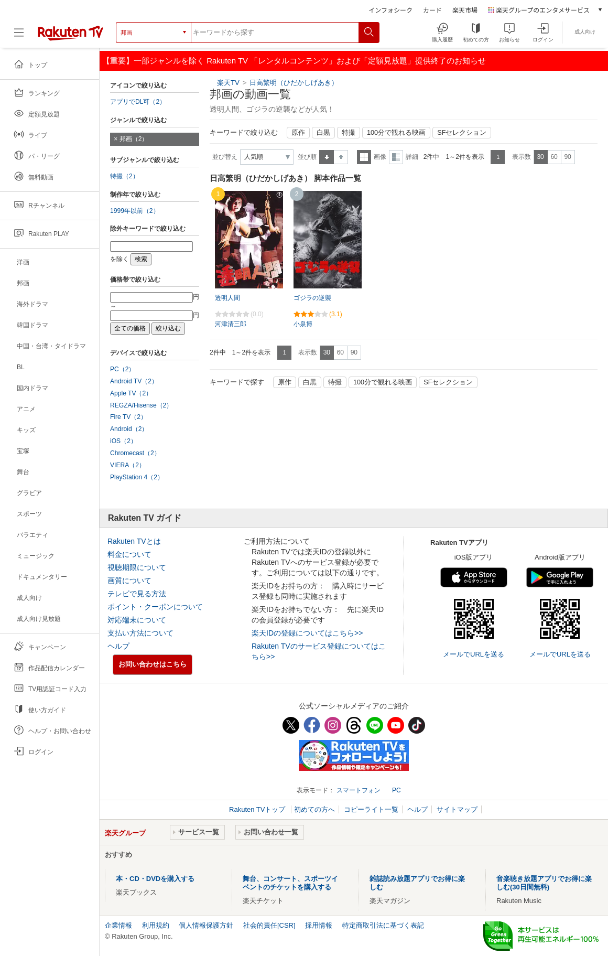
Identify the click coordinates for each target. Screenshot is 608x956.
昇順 (326, 157)
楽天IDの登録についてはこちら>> (307, 633)
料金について (129, 554)
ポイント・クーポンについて (155, 607)
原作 (298, 132)
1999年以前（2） (134, 210)
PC (396, 790)
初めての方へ (314, 809)
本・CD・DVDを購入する (155, 879)
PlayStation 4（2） (137, 477)
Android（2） (129, 429)
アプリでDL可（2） (138, 101)
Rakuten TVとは (134, 541)
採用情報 (318, 925)
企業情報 (118, 925)
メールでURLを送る (473, 654)
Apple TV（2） (131, 393)
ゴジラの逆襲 (312, 298)
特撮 (348, 132)
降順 (341, 157)
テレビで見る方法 (136, 593)
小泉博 (303, 324)
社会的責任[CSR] (269, 925)
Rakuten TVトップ (258, 809)
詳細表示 (396, 157)
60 (553, 156)
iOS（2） (123, 441)
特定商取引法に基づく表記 (383, 925)
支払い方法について (140, 633)
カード (432, 9)
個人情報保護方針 (206, 925)
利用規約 (155, 925)
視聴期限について (136, 567)
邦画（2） (134, 139)
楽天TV (228, 83)
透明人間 (227, 298)
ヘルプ (118, 646)
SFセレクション (461, 132)
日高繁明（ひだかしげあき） (293, 83)
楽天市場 (464, 9)
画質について (129, 580)
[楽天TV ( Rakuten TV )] (70, 36)
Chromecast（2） (135, 453)
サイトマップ (457, 809)
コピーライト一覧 (371, 809)
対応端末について (136, 620)
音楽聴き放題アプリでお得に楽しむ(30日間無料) (544, 883)
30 (540, 156)
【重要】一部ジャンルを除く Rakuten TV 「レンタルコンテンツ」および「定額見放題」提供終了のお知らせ (294, 60)
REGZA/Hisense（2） (141, 405)
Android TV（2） (134, 381)
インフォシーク (390, 9)
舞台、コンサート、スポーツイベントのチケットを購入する (290, 883)
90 (567, 156)
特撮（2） (124, 176)
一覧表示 (364, 157)
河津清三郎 (230, 324)
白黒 (323, 132)
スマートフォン (358, 790)
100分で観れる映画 (396, 132)
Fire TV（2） (128, 417)
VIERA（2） (127, 465)
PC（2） (122, 369)
